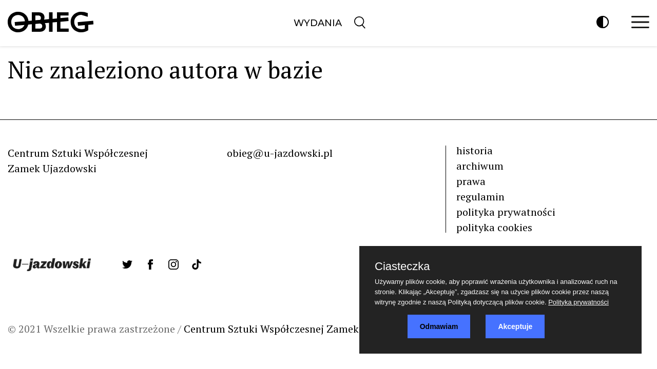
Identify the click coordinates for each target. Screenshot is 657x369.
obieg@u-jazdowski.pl (280, 153)
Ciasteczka (402, 266)
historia (474, 150)
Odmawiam (439, 326)
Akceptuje (515, 326)
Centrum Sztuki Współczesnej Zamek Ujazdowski (299, 329)
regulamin (480, 196)
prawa (471, 181)
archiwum (480, 166)
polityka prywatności (505, 212)
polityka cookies (494, 227)
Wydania (318, 23)
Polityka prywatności (578, 302)
